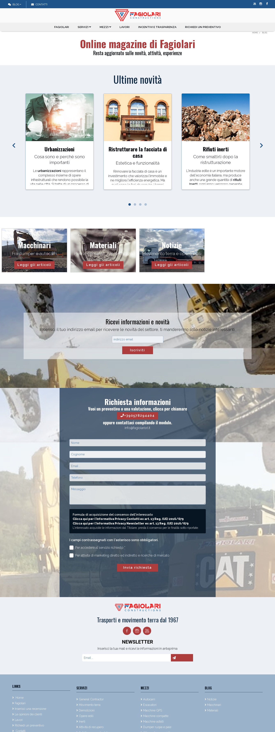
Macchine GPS (152, 710)
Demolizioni (86, 710)
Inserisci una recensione (30, 708)
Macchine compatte (155, 716)
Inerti (82, 721)
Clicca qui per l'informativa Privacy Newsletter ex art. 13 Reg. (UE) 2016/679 (131, 523)
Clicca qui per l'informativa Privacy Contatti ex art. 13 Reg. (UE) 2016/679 (128, 519)
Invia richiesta (137, 568)
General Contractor (91, 699)
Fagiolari (62, 27)
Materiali (212, 710)
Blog (13, 4)
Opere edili (86, 716)
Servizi (84, 27)
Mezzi (106, 27)
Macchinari (214, 704)
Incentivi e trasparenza (157, 27)
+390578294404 (138, 416)
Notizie (211, 699)
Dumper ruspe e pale (157, 727)
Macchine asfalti (153, 721)
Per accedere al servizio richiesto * (97, 547)
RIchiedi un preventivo (202, 27)
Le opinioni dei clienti (28, 714)
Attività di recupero (91, 727)
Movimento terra (89, 704)
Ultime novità (137, 79)
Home (19, 697)
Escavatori (149, 704)
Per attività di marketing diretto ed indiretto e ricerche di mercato (119, 555)
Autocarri (149, 699)
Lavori (125, 27)
